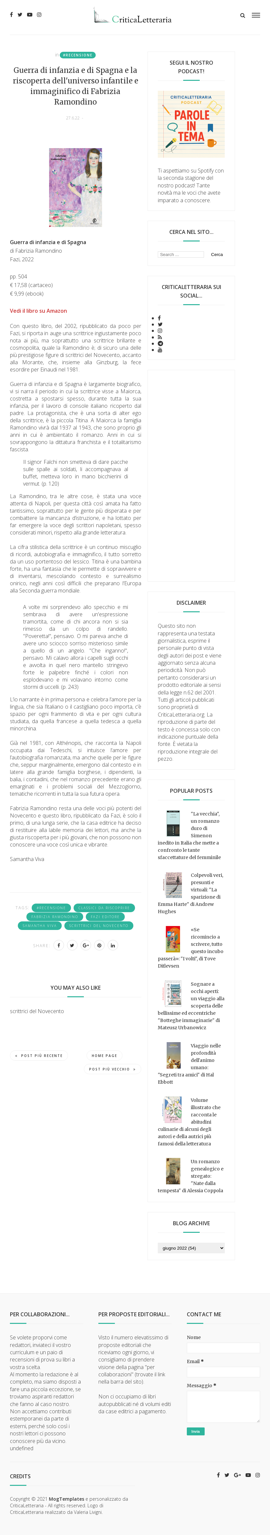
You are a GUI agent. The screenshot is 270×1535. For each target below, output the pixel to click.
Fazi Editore (105, 916)
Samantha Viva (40, 925)
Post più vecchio (112, 1069)
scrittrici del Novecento (98, 925)
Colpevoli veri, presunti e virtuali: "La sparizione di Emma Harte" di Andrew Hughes (190, 893)
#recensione (77, 55)
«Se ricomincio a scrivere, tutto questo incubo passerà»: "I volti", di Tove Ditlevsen (190, 948)
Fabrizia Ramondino (54, 916)
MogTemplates (66, 1499)
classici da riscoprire (104, 908)
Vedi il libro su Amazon (38, 310)
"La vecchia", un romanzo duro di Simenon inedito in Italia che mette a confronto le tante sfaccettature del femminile (189, 835)
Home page (104, 1055)
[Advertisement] (191, 476)
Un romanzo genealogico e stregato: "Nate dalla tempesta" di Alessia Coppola (190, 1176)
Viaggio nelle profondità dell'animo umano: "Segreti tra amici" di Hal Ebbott (189, 1064)
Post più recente (39, 1055)
